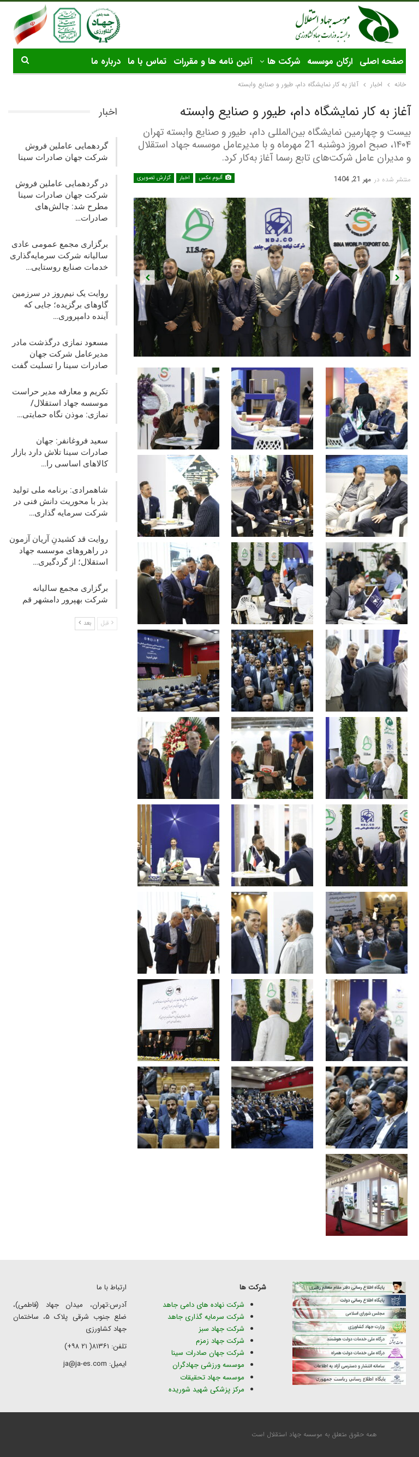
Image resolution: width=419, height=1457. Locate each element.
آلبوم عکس (215, 178)
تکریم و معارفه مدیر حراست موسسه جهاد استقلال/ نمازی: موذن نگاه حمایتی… (60, 403)
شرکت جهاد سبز (221, 1329)
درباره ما (106, 61)
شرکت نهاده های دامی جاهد (203, 1305)
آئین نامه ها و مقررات (213, 61)
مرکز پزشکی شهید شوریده (205, 1389)
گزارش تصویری (154, 178)
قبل (107, 623)
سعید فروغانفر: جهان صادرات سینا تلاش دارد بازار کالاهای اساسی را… (59, 452)
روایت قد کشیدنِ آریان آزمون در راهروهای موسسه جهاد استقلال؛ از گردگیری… (58, 550)
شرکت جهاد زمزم (220, 1341)
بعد (85, 623)
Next (397, 277)
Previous (147, 277)
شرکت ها (283, 61)
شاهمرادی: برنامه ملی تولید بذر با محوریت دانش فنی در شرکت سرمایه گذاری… (60, 501)
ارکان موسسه (329, 61)
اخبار (184, 178)
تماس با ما (147, 61)
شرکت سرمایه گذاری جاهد (205, 1317)
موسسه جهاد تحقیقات (212, 1377)
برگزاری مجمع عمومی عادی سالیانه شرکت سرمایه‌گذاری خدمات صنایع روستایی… (59, 255)
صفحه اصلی (382, 61)
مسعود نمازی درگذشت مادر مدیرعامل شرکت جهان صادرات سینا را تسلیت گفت (59, 353)
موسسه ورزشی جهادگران (208, 1365)
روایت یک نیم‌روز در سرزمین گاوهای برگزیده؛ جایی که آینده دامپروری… (60, 304)
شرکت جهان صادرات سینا (207, 1353)
